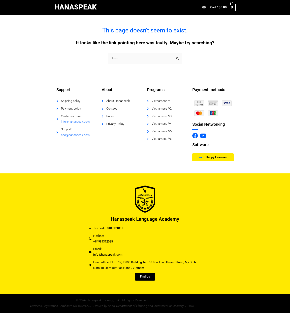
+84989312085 (103, 241)
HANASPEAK (75, 7)
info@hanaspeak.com (75, 122)
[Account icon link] (206, 7)
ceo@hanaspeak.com (75, 135)
